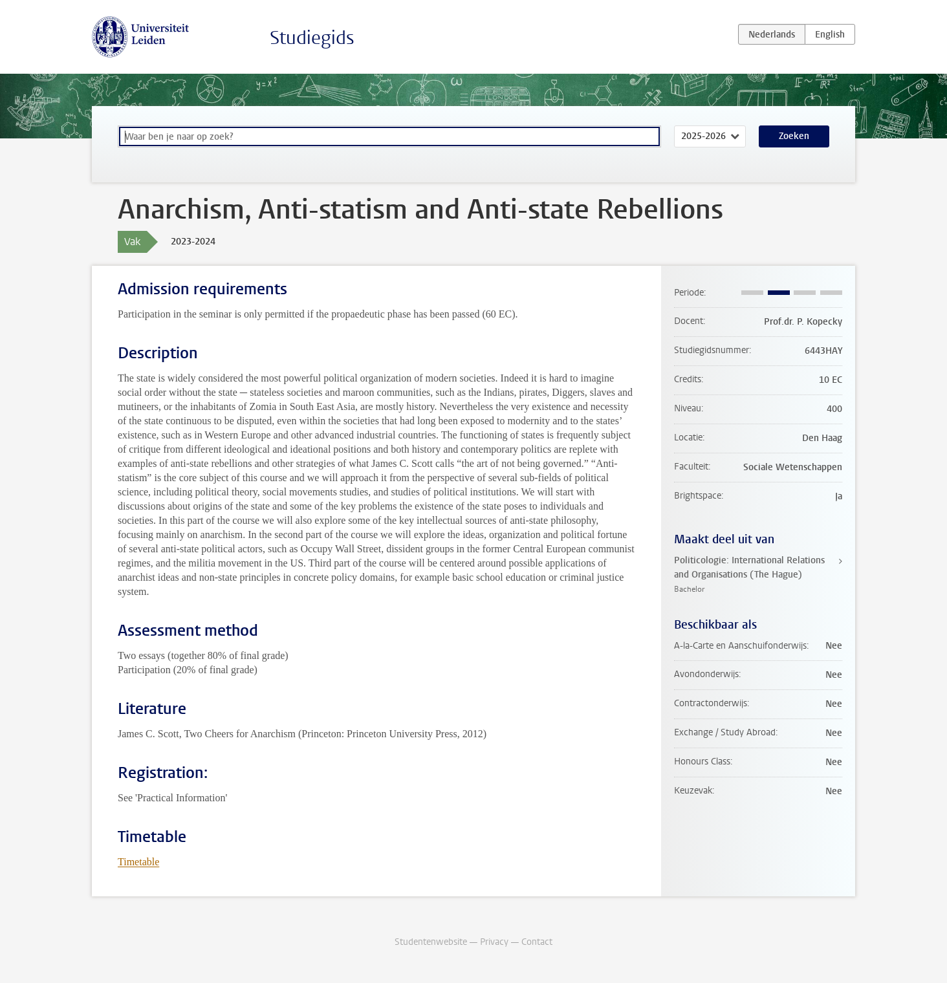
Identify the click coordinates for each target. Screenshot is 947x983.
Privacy (494, 942)
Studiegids (312, 38)
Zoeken (794, 136)
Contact (536, 942)
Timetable (138, 861)
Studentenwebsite (431, 942)
